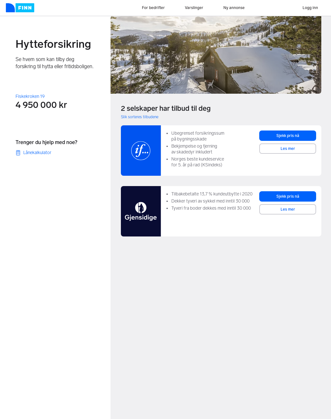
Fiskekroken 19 (30, 96)
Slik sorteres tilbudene (139, 117)
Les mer (288, 148)
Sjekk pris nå (287, 135)
